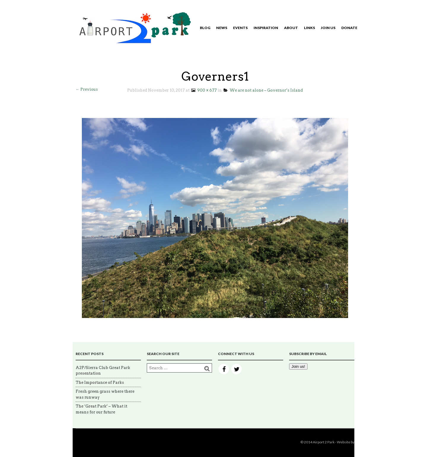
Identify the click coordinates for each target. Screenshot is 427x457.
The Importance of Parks (100, 382)
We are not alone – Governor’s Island (263, 90)
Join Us (328, 27)
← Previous (87, 89)
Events (240, 27)
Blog (205, 27)
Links (309, 27)
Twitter (236, 369)
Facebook (224, 369)
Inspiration (266, 27)
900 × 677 (203, 90)
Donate (349, 27)
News (221, 27)
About (291, 27)
